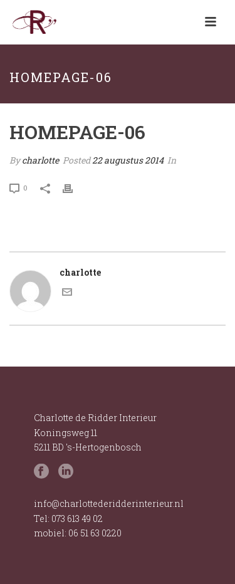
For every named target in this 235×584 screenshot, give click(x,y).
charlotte (40, 160)
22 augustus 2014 (128, 160)
